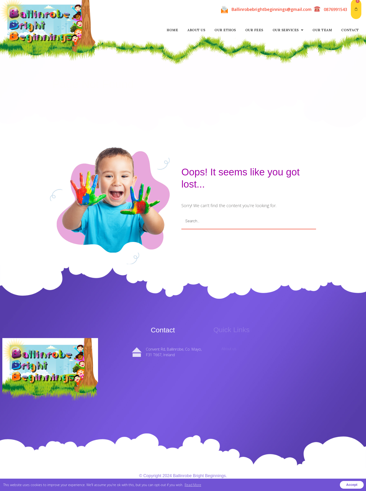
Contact (350, 6)
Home (172, 6)
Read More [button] (193, 485)
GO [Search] (292, 221)
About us (196, 6)
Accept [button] (351, 485)
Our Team (322, 6)
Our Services (288, 6)
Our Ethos (225, 6)
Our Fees (254, 6)
